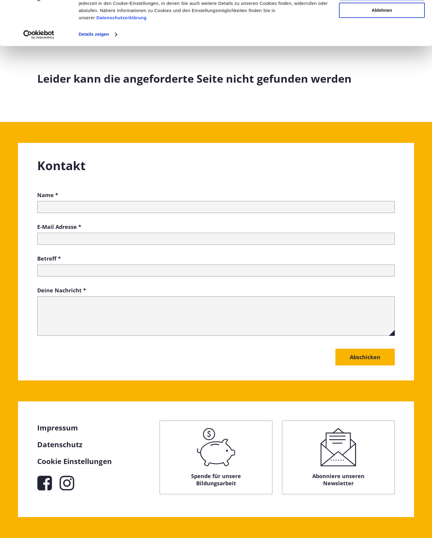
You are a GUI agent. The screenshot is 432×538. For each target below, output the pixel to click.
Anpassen (382, 32)
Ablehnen (382, 50)
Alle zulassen (382, 14)
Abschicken (365, 357)
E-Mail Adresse (59, 226)
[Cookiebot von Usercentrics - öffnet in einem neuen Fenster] (39, 74)
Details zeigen (94, 74)
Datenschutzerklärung (121, 57)
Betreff (49, 258)
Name (47, 195)
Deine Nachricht (61, 290)
